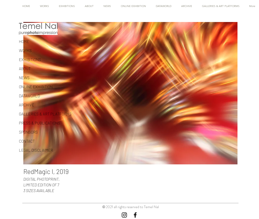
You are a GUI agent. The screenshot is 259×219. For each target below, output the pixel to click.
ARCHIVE (26, 105)
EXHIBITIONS (30, 59)
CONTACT (27, 141)
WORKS (25, 50)
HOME (24, 41)
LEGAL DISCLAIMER (36, 150)
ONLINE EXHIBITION (36, 86)
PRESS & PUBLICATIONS (39, 123)
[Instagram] (124, 214)
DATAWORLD (29, 95)
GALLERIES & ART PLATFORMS (45, 114)
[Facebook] (135, 214)
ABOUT (25, 68)
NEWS (24, 77)
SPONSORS (28, 132)
